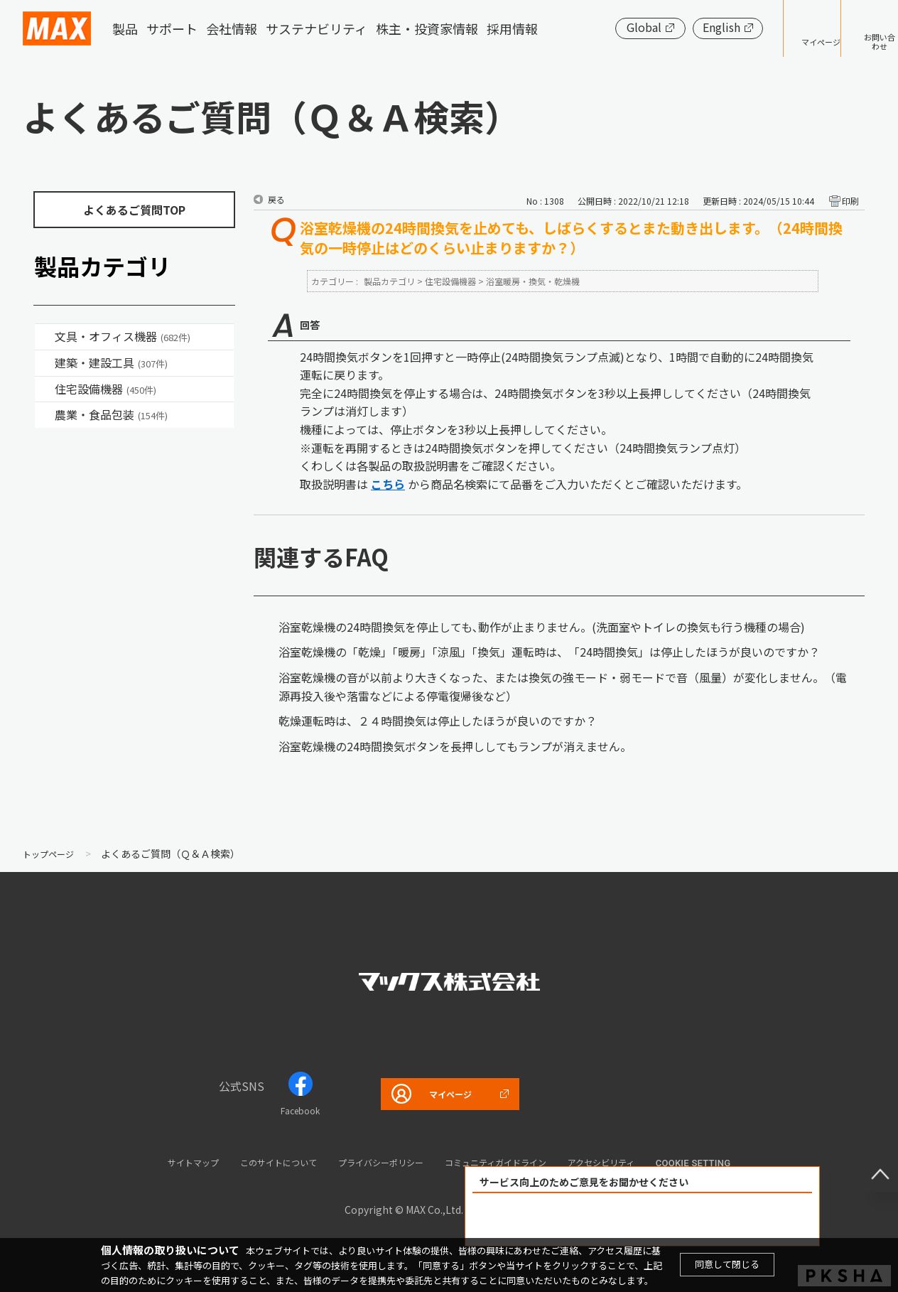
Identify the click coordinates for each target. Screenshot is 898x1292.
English (677, 27)
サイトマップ (151, 1161)
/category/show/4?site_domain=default (44, 337)
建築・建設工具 (111, 362)
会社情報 (231, 28)
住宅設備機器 (105, 388)
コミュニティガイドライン (513, 1161)
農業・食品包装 (111, 414)
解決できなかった (724, 1220)
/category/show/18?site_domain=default (44, 363)
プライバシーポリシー (375, 1161)
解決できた (561, 1220)
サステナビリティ (316, 28)
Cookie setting (741, 1163)
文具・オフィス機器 (122, 336)
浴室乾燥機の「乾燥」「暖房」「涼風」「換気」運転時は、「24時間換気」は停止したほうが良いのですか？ (549, 651)
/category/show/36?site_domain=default (44, 389)
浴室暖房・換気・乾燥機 (533, 281)
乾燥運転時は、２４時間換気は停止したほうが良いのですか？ (437, 720)
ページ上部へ (869, 1163)
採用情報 (512, 28)
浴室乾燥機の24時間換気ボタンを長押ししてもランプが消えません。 (455, 746)
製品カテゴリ (389, 281)
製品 (125, 28)
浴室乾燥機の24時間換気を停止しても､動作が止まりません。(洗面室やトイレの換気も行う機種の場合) (541, 626)
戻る (276, 199)
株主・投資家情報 (427, 28)
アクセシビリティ (640, 1161)
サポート (172, 28)
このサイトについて (253, 1161)
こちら (388, 483)
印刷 (850, 201)
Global (600, 27)
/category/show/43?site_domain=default (44, 415)
